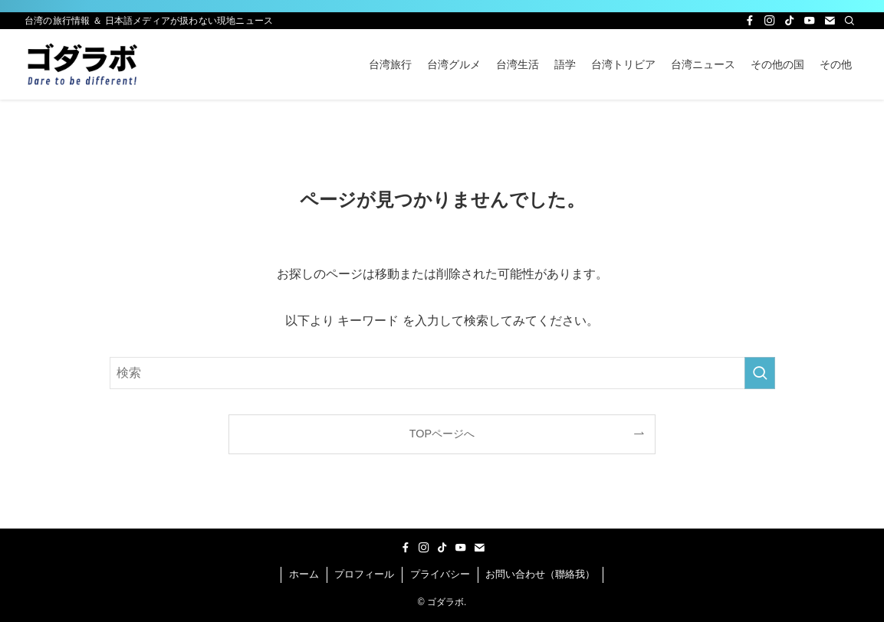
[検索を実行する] (759, 373)
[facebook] (750, 20)
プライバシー (440, 574)
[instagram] (770, 20)
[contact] (830, 20)
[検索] (849, 20)
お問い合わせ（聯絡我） (540, 574)
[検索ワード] (442, 373)
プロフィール (364, 574)
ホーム (304, 574)
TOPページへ (442, 433)
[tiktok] (790, 20)
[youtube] (810, 20)
